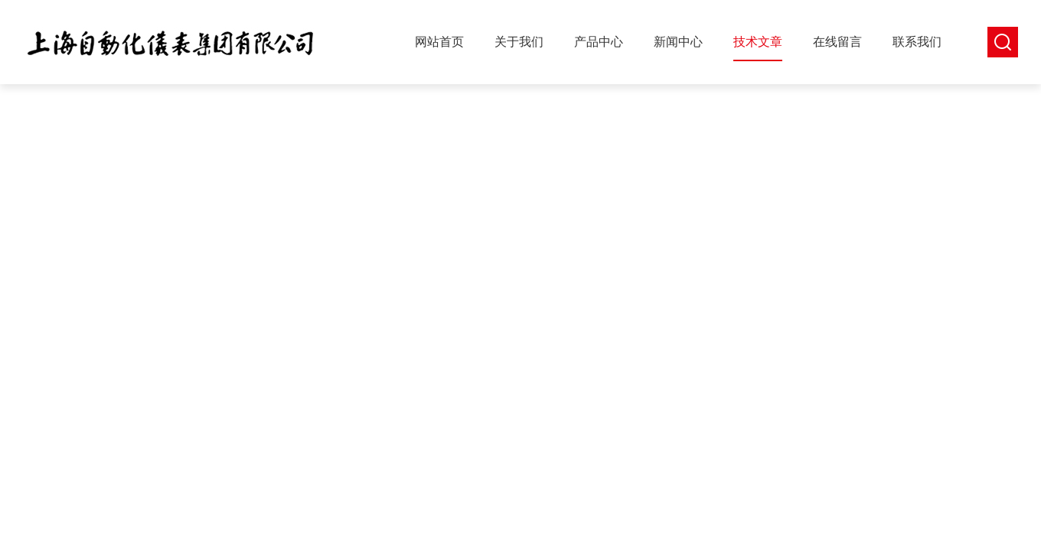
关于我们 (518, 41)
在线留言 (837, 41)
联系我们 (917, 41)
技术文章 (757, 41)
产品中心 (598, 41)
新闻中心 (678, 41)
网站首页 (439, 41)
